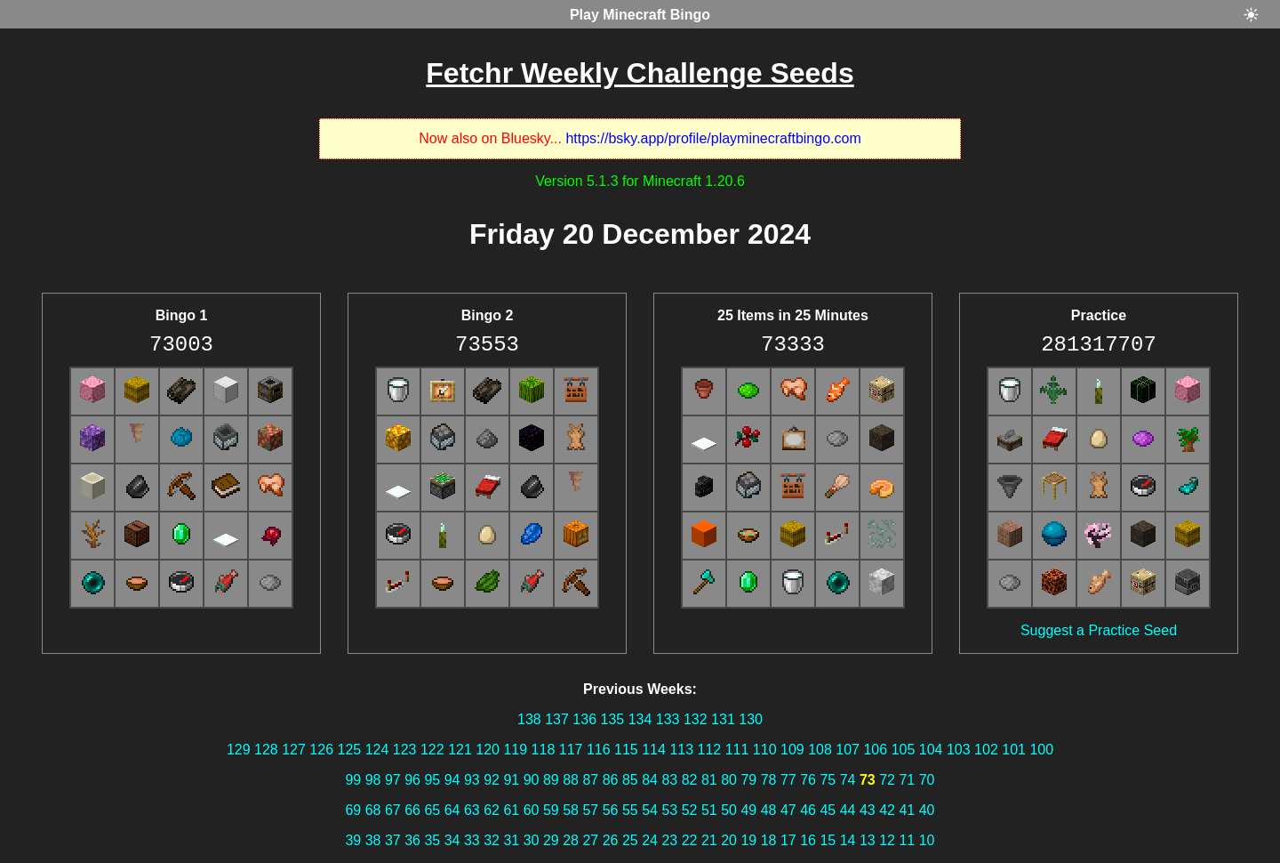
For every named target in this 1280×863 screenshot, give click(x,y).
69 (353, 810)
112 (710, 749)
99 (353, 779)
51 (709, 810)
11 (907, 840)
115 (626, 749)
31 (511, 840)
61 (511, 810)
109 (792, 749)
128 (266, 749)
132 (696, 719)
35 (432, 840)
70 (927, 779)
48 (769, 810)
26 (611, 840)
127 (294, 749)
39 (353, 840)
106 (875, 749)
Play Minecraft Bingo (640, 14)
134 (640, 719)
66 (412, 810)
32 (492, 840)
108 (820, 749)
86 (611, 779)
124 (377, 749)
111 (737, 749)
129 (239, 749)
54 (650, 810)
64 (452, 810)
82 (690, 779)
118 (544, 749)
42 (887, 810)
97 (393, 779)
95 (432, 779)
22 (690, 840)
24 (650, 840)
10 (927, 840)
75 (828, 779)
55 (630, 810)
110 (765, 749)
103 (959, 749)
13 (868, 840)
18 (769, 840)
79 (748, 779)
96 (412, 779)
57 (590, 810)
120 (488, 749)
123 (405, 749)
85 (630, 779)
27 (590, 840)
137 (557, 719)
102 (986, 749)
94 (452, 779)
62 (492, 810)
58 (571, 810)
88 (571, 779)
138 (529, 719)
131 (723, 719)
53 (669, 810)
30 (532, 840)
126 (321, 749)
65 (432, 810)
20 (729, 840)
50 (729, 810)
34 (452, 840)
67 (393, 810)
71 (907, 779)
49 (748, 810)
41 (907, 810)
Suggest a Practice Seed (1098, 630)
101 (1014, 749)
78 (769, 779)
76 (808, 779)
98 (373, 779)
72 (887, 779)
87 (590, 779)
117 (571, 749)
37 (393, 840)
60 (532, 810)
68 (373, 810)
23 (669, 840)
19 (748, 840)
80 (729, 779)
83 (669, 779)
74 (848, 779)
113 (681, 749)
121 (460, 749)
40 (927, 810)
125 (350, 749)
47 (788, 810)
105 (904, 749)
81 (709, 779)
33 (472, 840)
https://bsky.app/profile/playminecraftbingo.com (712, 138)
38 (373, 840)
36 (412, 840)
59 (551, 810)
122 (432, 749)
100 (1041, 749)
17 (788, 840)
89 (551, 779)
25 (630, 840)
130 (751, 719)
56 (611, 810)
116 (599, 749)
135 (612, 719)
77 (788, 779)
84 (650, 779)
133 (668, 719)
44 (848, 810)
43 (868, 810)
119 (515, 749)
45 (828, 810)
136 (584, 719)
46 (808, 810)
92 (492, 779)
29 (551, 840)
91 (511, 779)
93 (472, 779)
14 (848, 840)
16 (808, 840)
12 (887, 840)
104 (931, 749)
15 (828, 840)
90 (532, 779)
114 (654, 749)
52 (690, 810)
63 (472, 810)
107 (848, 749)
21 (709, 840)
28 (571, 840)
